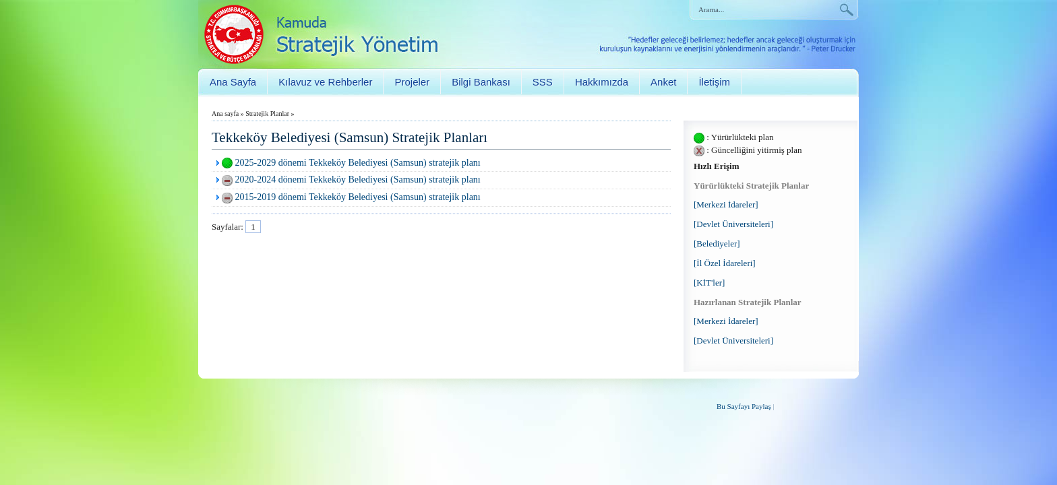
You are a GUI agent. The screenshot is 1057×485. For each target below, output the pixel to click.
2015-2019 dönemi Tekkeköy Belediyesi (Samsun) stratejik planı (358, 197)
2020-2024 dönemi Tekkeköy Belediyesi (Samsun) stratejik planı (358, 179)
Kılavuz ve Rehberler (325, 82)
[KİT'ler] (709, 283)
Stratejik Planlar (267, 113)
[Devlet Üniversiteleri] (733, 224)
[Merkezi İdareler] (726, 204)
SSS (543, 82)
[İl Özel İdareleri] (725, 263)
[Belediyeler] (717, 243)
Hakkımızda (601, 82)
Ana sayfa (225, 113)
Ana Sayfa (233, 82)
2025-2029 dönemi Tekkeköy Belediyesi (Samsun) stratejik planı (358, 163)
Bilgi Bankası (481, 82)
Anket (663, 82)
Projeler (411, 82)
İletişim (714, 82)
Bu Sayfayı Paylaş (744, 406)
